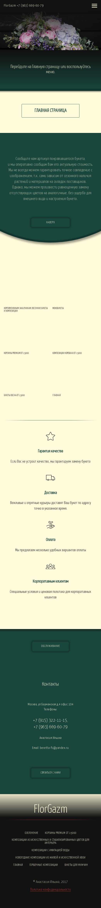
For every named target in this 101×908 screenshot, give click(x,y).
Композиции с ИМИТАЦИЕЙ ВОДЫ (51, 850)
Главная (18, 864)
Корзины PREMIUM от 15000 (61, 833)
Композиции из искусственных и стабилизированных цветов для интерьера (50, 841)
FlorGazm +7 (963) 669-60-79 (24, 5)
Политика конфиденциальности (50, 889)
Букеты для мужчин (76, 864)
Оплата (50, 540)
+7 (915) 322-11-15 (50, 720)
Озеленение (31, 833)
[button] (50, 773)
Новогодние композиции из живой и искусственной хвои (50, 857)
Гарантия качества (50, 451)
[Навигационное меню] (94, 6)
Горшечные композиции (43, 864)
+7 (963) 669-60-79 (51, 727)
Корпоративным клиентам (50, 581)
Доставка (50, 493)
